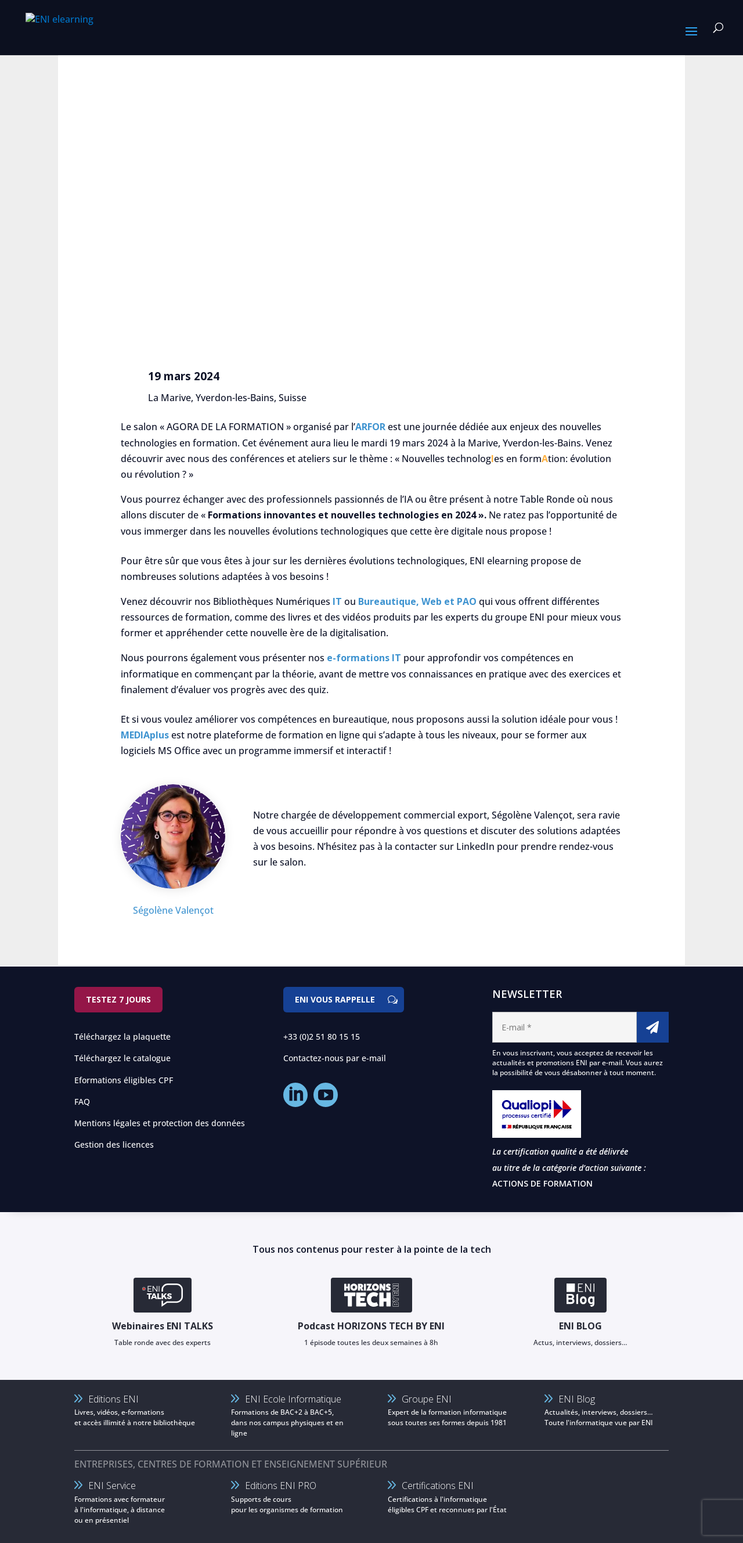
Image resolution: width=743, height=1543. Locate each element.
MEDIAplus (145, 735)
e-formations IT (364, 657)
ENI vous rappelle (335, 999)
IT (337, 601)
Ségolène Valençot (173, 910)
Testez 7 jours (118, 999)
